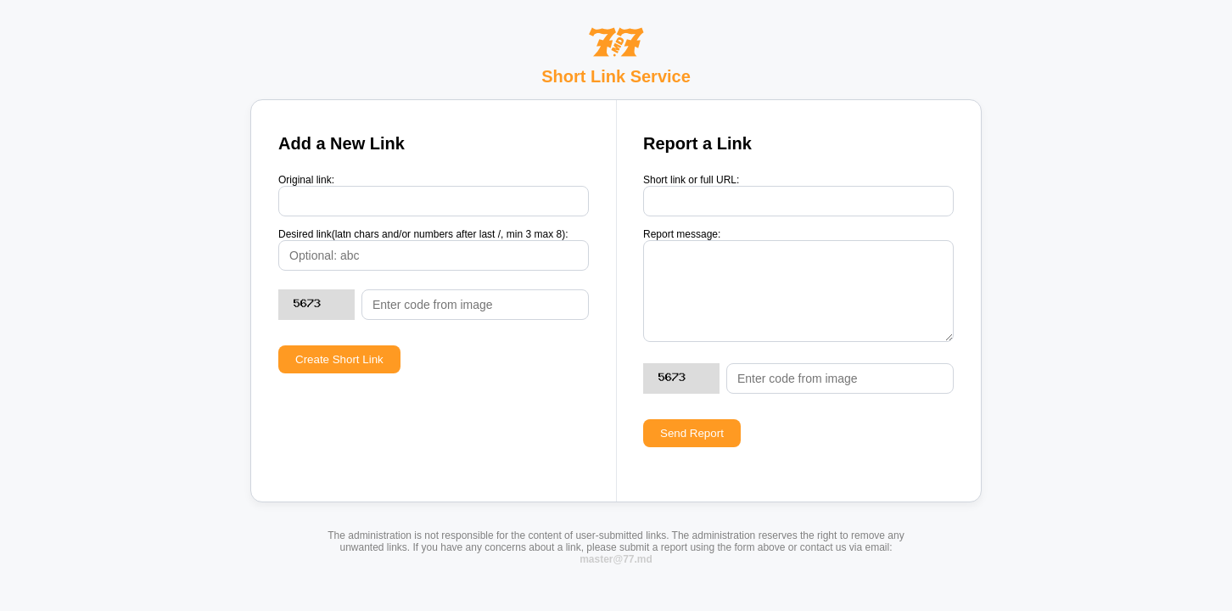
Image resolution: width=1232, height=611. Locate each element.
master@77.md (616, 559)
